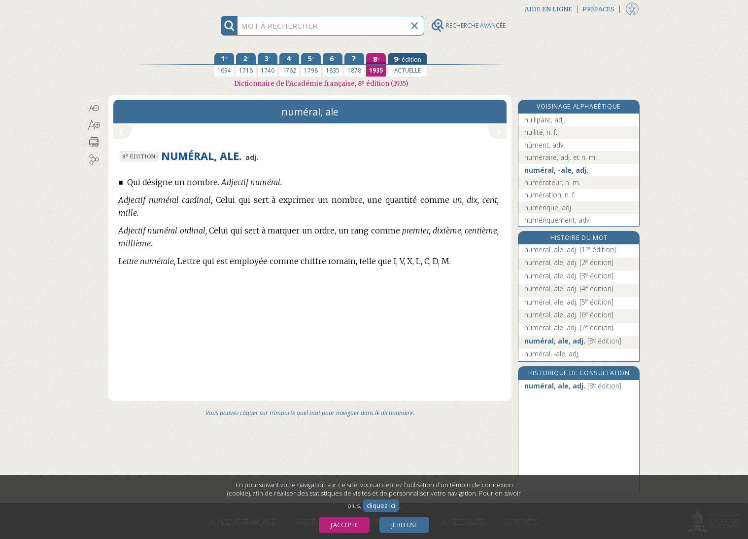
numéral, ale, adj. (568, 275)
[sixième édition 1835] (332, 65)
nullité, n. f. (540, 132)
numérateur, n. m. (552, 182)
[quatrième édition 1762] (289, 65)
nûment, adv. (544, 145)
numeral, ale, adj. (570, 249)
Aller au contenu (146, 8)
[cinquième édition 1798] (311, 65)
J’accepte (344, 525)
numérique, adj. (548, 207)
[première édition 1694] (224, 65)
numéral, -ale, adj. (556, 170)
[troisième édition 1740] (267, 65)
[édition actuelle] (407, 65)
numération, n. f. (550, 194)
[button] (94, 108)
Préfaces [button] (598, 9)
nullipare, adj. (544, 119)
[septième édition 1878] (354, 65)
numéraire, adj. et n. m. (560, 157)
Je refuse (404, 525)
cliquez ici (381, 505)
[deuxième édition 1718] (246, 65)
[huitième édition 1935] (376, 65)
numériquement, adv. (557, 220)
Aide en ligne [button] (548, 9)
